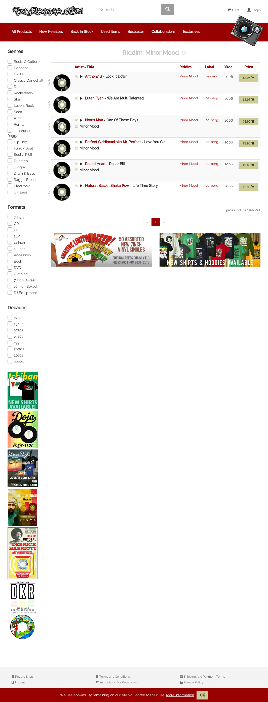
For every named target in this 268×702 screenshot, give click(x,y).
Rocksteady (20, 92)
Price (248, 67)
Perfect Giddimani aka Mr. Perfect (113, 142)
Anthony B (93, 76)
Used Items (110, 32)
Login (254, 10)
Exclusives (191, 32)
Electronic (19, 185)
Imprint (19, 682)
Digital (16, 74)
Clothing (18, 273)
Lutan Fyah (94, 98)
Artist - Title (84, 67)
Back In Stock (81, 32)
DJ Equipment (22, 292)
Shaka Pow (120, 186)
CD (13, 223)
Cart (233, 10)
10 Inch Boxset (22, 286)
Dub (14, 86)
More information (180, 695)
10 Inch (16, 248)
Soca (15, 111)
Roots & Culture (24, 61)
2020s (16, 361)
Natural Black (96, 186)
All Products (22, 32)
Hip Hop (17, 141)
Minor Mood (188, 76)
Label (209, 67)
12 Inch (16, 242)
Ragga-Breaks (22, 179)
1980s (15, 336)
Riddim (185, 67)
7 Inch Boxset (22, 280)
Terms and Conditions (114, 676)
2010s (15, 355)
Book (15, 261)
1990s (15, 342)
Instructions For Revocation (118, 682)
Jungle (16, 167)
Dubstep (18, 160)
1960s (15, 323)
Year (228, 67)
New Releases (51, 32)
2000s (16, 348)
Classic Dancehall (25, 80)
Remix (16, 124)
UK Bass (18, 192)
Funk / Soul (20, 148)
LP (13, 229)
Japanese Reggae (19, 133)
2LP (14, 236)
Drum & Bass (21, 173)
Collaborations (163, 32)
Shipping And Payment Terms (204, 676)
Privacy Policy (193, 682)
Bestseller (136, 32)
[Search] (128, 9)
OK (202, 695)
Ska (14, 99)
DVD (14, 267)
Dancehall (19, 67)
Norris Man (94, 120)
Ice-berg (211, 76)
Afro (14, 118)
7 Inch (16, 217)
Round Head (95, 164)
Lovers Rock (21, 105)
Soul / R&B (20, 154)
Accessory (19, 255)
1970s (15, 330)
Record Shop (23, 676)
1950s (15, 317)
